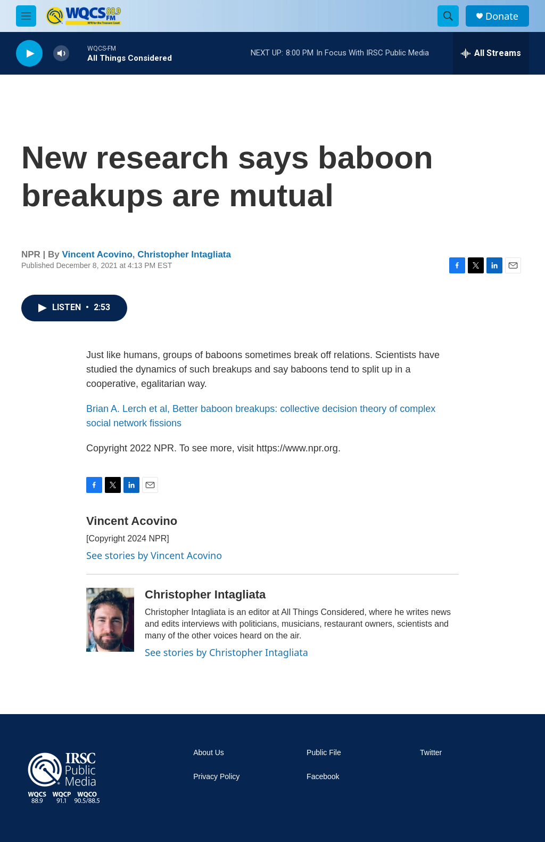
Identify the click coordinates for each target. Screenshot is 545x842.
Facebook (323, 777)
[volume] (61, 54)
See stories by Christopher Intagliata (226, 652)
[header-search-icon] (448, 16)
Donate (501, 16)
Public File (324, 753)
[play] (29, 53)
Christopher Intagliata (184, 254)
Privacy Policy (216, 777)
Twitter (431, 753)
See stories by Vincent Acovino (154, 555)
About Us (208, 753)
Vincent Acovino (97, 254)
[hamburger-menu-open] (26, 16)
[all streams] (491, 53)
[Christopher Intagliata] (110, 620)
